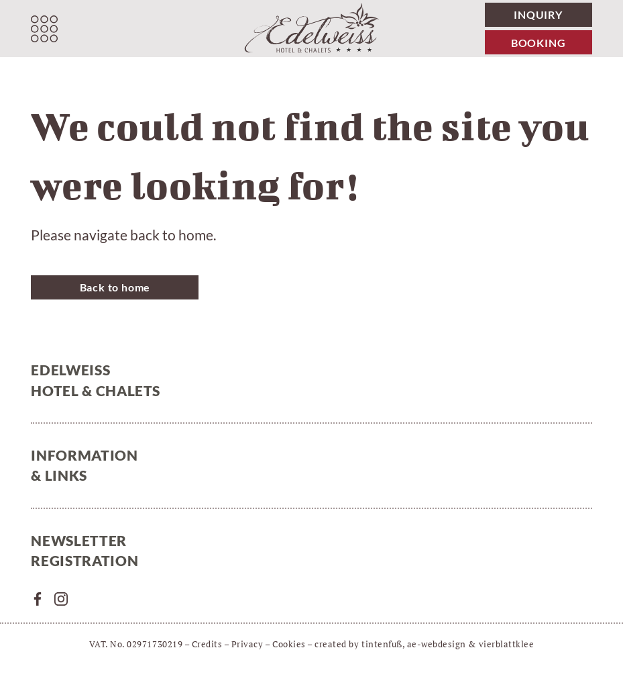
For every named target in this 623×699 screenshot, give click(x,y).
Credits (207, 644)
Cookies (289, 644)
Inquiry (538, 14)
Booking (538, 42)
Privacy (247, 644)
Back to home (115, 287)
